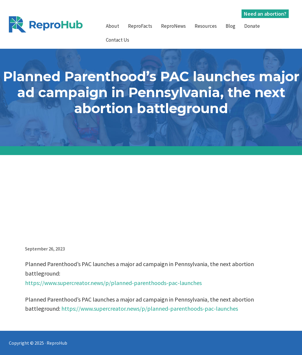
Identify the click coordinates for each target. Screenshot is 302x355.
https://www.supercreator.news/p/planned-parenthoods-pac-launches (113, 282)
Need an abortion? (265, 13)
